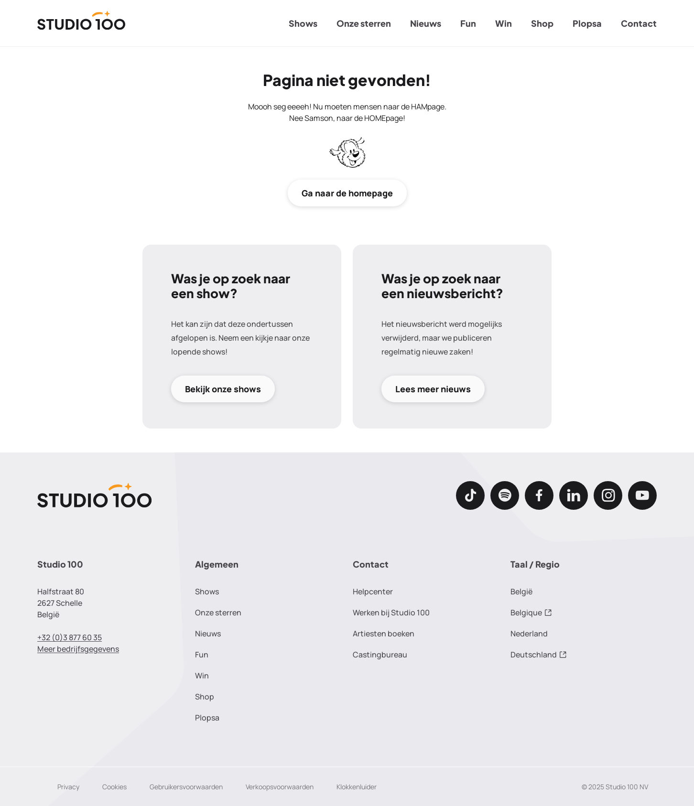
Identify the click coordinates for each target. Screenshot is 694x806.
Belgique (531, 612)
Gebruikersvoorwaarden (186, 786)
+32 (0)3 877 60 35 (69, 637)
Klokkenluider (356, 786)
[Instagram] (608, 495)
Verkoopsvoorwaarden (280, 786)
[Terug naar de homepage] (81, 23)
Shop (542, 23)
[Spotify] (504, 495)
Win (503, 23)
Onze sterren (363, 23)
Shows (303, 23)
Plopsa (587, 23)
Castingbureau (380, 654)
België (521, 591)
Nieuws (425, 23)
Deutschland (538, 654)
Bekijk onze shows (223, 389)
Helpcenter (373, 591)
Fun (468, 23)
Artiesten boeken (383, 633)
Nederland (529, 633)
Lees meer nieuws (433, 389)
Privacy (68, 786)
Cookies (114, 786)
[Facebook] (539, 495)
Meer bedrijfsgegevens (78, 649)
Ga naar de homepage (347, 193)
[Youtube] (642, 495)
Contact (639, 23)
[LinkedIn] (573, 495)
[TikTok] (470, 495)
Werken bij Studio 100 (391, 612)
